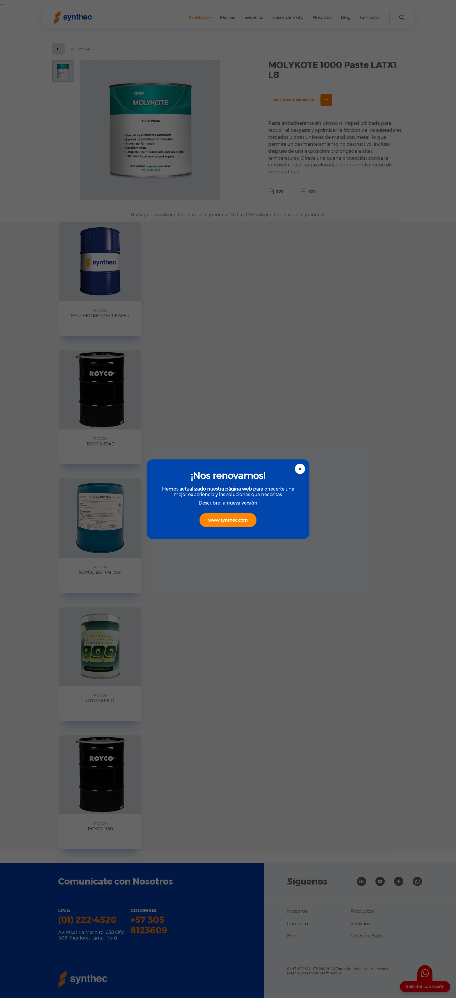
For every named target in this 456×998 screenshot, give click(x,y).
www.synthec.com (228, 520)
